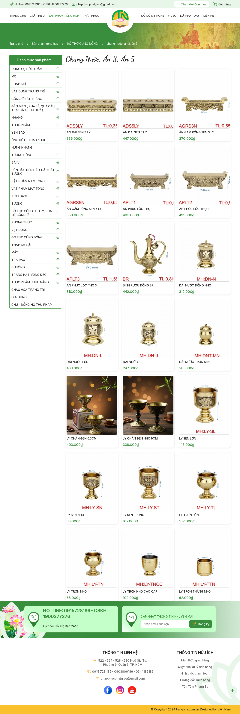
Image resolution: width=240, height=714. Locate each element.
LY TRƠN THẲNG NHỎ (195, 591)
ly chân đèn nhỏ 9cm (140, 438)
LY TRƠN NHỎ (77, 591)
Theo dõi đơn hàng (194, 4)
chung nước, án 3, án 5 (121, 43)
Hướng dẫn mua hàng (195, 680)
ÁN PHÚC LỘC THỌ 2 (194, 209)
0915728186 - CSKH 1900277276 (46, 4)
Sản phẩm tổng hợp (45, 43)
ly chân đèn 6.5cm (82, 438)
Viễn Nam (224, 709)
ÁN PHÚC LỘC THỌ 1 (137, 209)
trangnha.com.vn (187, 709)
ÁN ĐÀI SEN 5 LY (135, 132)
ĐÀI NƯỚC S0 (132, 362)
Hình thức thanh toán (195, 673)
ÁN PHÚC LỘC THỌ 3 (82, 285)
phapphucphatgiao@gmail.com (96, 4)
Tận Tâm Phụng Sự (195, 686)
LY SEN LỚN (187, 438)
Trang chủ (16, 43)
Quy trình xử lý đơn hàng (195, 667)
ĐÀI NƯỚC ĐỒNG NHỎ (195, 285)
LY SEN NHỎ (75, 515)
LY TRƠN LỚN (189, 515)
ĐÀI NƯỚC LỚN (77, 362)
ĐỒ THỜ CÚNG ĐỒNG (82, 43)
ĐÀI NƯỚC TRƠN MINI (194, 362)
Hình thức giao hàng (195, 660)
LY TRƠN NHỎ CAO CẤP (140, 591)
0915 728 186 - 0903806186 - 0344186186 (123, 671)
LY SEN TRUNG (133, 515)
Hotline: (19, 4)
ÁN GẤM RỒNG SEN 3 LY (196, 132)
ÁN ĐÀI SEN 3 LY (79, 132)
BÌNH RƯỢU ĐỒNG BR (138, 285)
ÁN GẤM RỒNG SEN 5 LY (84, 209)
